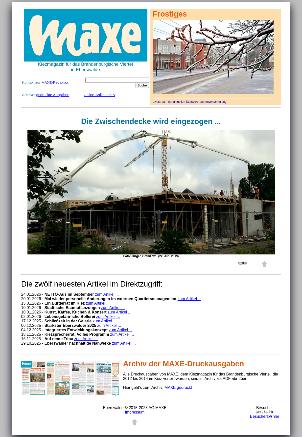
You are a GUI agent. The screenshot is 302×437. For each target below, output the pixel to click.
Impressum (134, 412)
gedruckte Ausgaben (53, 95)
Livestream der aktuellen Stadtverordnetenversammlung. (190, 102)
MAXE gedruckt (178, 387)
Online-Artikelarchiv (99, 95)
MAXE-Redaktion (55, 82)
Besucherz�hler (264, 416)
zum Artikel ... (107, 294)
